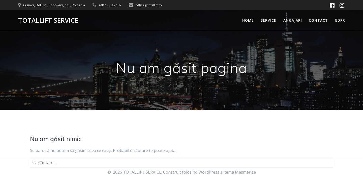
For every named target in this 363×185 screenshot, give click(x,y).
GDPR (340, 20)
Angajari (292, 20)
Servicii (269, 20)
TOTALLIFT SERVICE (48, 20)
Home (248, 20)
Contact (318, 20)
